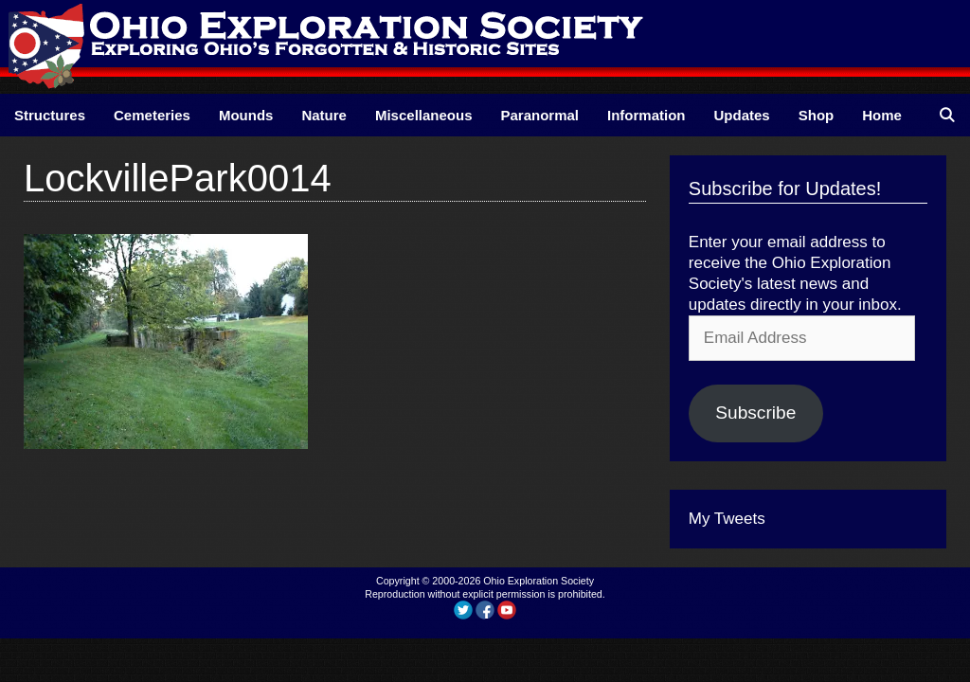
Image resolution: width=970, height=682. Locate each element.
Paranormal (539, 115)
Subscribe (755, 412)
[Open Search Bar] (947, 115)
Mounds (246, 115)
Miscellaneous (424, 115)
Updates (742, 115)
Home (882, 115)
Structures (49, 115)
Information (646, 115)
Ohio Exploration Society (538, 580)
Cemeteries (152, 115)
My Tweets (727, 519)
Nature (324, 115)
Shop (817, 115)
